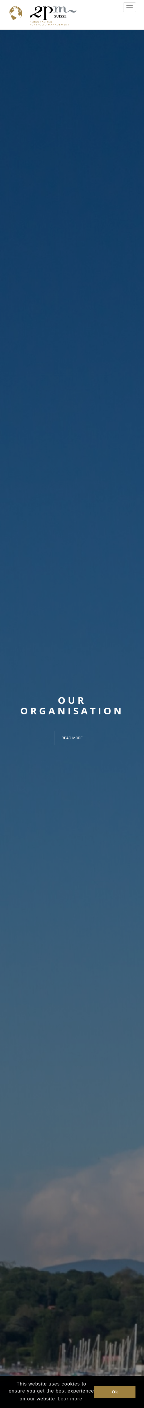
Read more (72, 738)
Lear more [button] (70, 1398)
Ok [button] (115, 1392)
